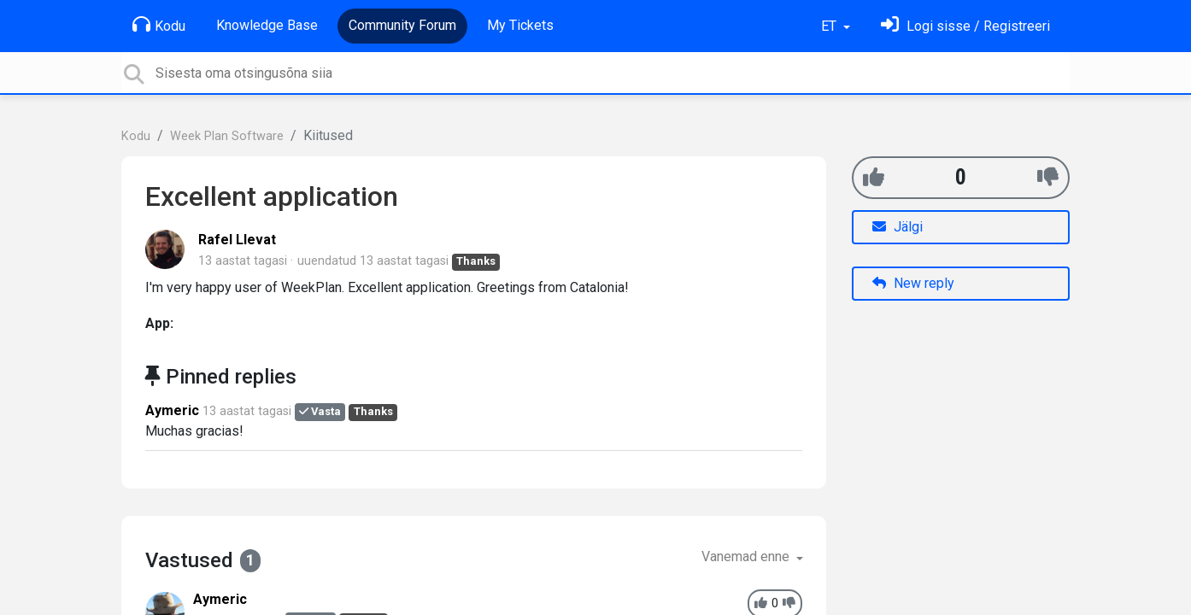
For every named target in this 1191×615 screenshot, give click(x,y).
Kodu (158, 24)
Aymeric (172, 410)
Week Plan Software (227, 136)
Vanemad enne (747, 556)
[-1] (1048, 177)
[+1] (873, 177)
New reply (913, 283)
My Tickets (520, 25)
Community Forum (402, 25)
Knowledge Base (267, 25)
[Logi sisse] (965, 26)
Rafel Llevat (237, 239)
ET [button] (830, 26)
